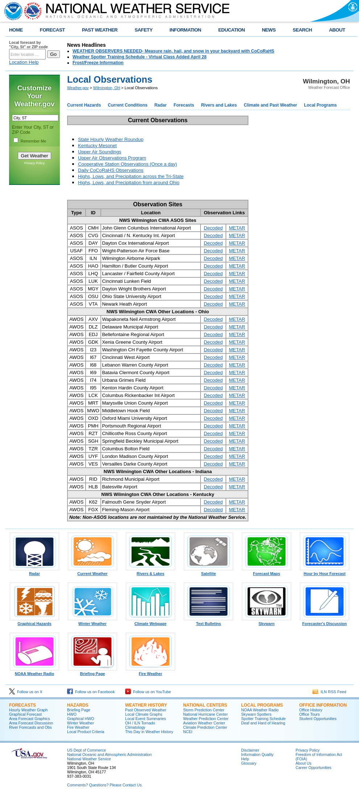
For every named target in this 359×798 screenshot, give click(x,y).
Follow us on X (25, 692)
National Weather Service (89, 759)
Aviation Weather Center (204, 723)
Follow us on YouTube (148, 692)
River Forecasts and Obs (30, 727)
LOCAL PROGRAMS (262, 705)
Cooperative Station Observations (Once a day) (127, 164)
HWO (72, 714)
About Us (303, 763)
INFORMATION (185, 30)
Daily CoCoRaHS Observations (111, 170)
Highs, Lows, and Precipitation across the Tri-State (130, 176)
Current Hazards (84, 105)
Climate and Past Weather (270, 105)
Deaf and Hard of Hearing (263, 723)
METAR (237, 228)
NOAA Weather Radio (34, 672)
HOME (16, 30)
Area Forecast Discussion (31, 723)
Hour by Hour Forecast (324, 572)
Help (245, 759)
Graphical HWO (80, 718)
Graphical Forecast (25, 714)
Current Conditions (127, 105)
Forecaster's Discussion (324, 622)
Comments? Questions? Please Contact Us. (105, 785)
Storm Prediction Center (203, 710)
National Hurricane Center (205, 714)
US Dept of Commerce (86, 750)
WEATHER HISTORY (146, 705)
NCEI (187, 731)
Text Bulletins (208, 622)
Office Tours (309, 714)
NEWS (269, 30)
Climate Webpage (150, 622)
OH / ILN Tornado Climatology (140, 725)
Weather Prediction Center (205, 718)
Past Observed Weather (145, 710)
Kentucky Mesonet (97, 145)
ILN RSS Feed (329, 692)
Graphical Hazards (34, 622)
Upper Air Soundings (99, 151)
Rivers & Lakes (150, 572)
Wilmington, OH (106, 88)
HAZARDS (77, 705)
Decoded (213, 228)
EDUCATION (231, 30)
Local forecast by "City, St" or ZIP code (28, 44)
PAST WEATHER (99, 30)
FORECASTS (22, 705)
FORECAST (52, 30)
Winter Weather (92, 622)
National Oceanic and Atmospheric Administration (109, 754)
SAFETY (143, 30)
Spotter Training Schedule (263, 718)
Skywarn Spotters (256, 714)
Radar (160, 105)
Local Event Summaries (145, 718)
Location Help (24, 62)
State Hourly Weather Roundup (110, 139)
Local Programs (320, 105)
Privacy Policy (34, 163)
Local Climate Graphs (143, 714)
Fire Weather (150, 672)
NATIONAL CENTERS (205, 705)
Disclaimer (250, 750)
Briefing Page (92, 672)
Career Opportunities (313, 767)
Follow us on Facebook (91, 692)
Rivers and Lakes (219, 105)
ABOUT (337, 30)
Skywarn (266, 622)
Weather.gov (78, 88)
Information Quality (257, 754)
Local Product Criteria (85, 731)
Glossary (248, 763)
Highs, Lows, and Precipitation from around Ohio (129, 182)
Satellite (208, 572)
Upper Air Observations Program (112, 158)
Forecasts (184, 105)
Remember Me (33, 141)
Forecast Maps (266, 572)
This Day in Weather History (149, 731)
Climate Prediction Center (205, 727)
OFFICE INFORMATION (323, 705)
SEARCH (302, 30)
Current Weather (92, 572)
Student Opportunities (318, 718)
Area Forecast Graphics (29, 718)
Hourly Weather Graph (28, 710)
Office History (310, 710)
